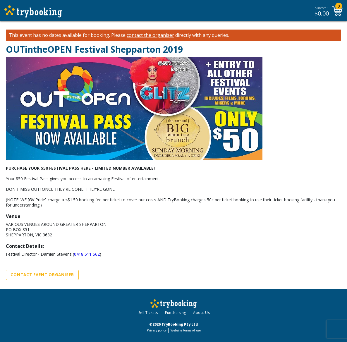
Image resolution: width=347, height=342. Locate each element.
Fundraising (175, 312)
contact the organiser (150, 35)
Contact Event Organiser (42, 274)
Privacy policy (156, 330)
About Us (201, 312)
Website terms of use (186, 330)
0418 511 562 (87, 254)
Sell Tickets (148, 312)
